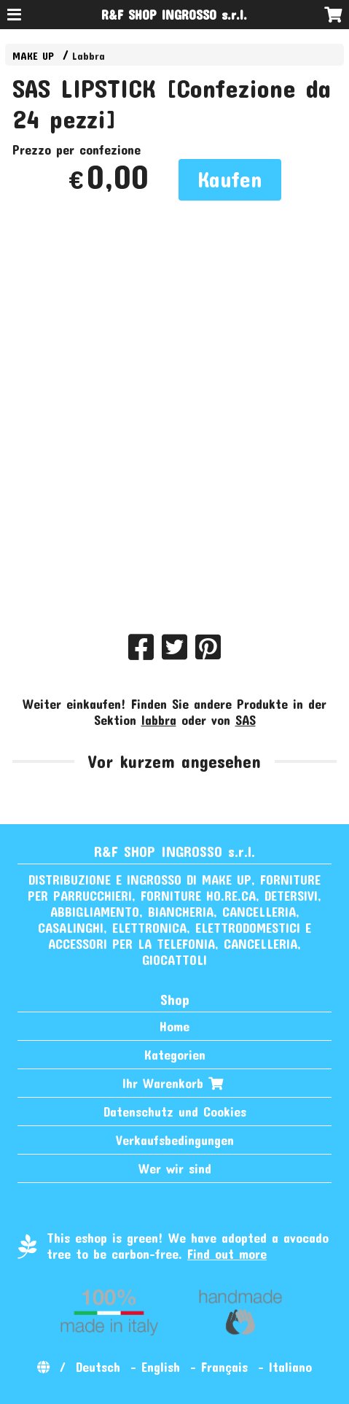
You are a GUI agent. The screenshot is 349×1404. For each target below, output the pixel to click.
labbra (158, 720)
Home (174, 1026)
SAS (245, 720)
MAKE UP (33, 56)
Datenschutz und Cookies (174, 1112)
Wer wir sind (174, 1168)
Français (224, 1367)
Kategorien (174, 1055)
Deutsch (98, 1367)
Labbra (88, 56)
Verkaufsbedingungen (175, 1140)
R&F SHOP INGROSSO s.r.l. (174, 15)
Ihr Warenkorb (174, 1083)
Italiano (290, 1367)
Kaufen (229, 179)
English (160, 1367)
